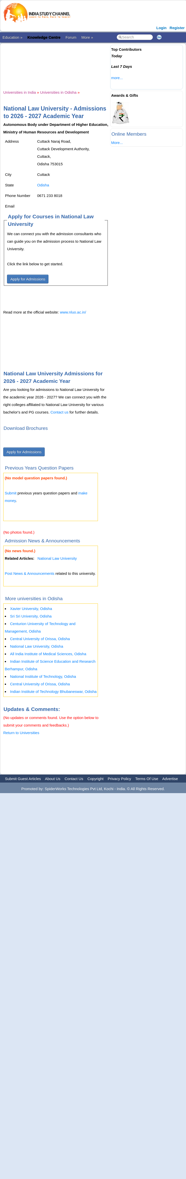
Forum (71, 37)
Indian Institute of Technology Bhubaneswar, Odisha (53, 691)
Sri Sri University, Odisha (31, 616)
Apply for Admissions (27, 279)
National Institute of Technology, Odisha (43, 676)
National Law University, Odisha (36, 646)
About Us (52, 779)
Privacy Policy (119, 779)
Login (161, 28)
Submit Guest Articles (23, 779)
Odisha (43, 185)
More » (87, 37)
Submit (11, 493)
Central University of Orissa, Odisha (40, 639)
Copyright (95, 779)
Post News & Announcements (29, 573)
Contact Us (74, 779)
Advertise (170, 779)
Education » (12, 37)
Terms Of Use (146, 779)
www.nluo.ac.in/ (73, 312)
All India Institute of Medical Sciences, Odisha (48, 654)
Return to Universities (21, 733)
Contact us (59, 412)
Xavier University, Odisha (31, 608)
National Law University (57, 558)
